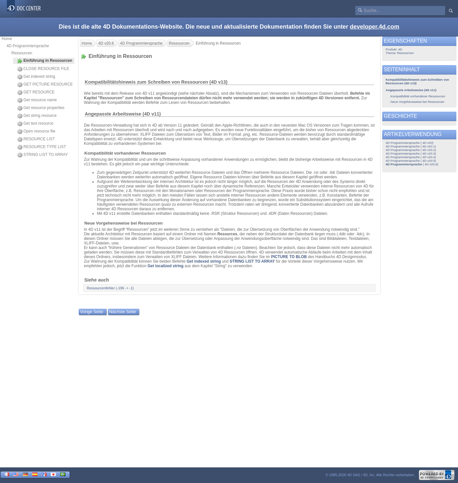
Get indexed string (36, 76)
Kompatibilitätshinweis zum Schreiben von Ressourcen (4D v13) (156, 82)
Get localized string (165, 266)
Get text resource (35, 123)
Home (7, 38)
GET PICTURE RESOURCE (45, 84)
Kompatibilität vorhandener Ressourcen (125, 153)
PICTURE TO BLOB (289, 257)
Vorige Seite (91, 311)
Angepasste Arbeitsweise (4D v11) (123, 114)
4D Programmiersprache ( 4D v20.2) (411, 150)
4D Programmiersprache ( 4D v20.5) (411, 160)
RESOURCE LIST (36, 139)
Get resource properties (40, 108)
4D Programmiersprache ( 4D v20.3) (411, 153)
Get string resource (37, 115)
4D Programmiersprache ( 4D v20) (410, 143)
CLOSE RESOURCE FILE (43, 69)
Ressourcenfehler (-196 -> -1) (110, 288)
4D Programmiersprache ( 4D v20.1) (411, 146)
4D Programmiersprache (28, 46)
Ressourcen (21, 53)
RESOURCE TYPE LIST (41, 147)
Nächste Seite (122, 311)
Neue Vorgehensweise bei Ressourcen (123, 223)
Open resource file (36, 131)
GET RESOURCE (36, 92)
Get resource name (37, 100)
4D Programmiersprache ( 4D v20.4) (411, 157)
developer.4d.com (374, 26)
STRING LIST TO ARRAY (42, 155)
